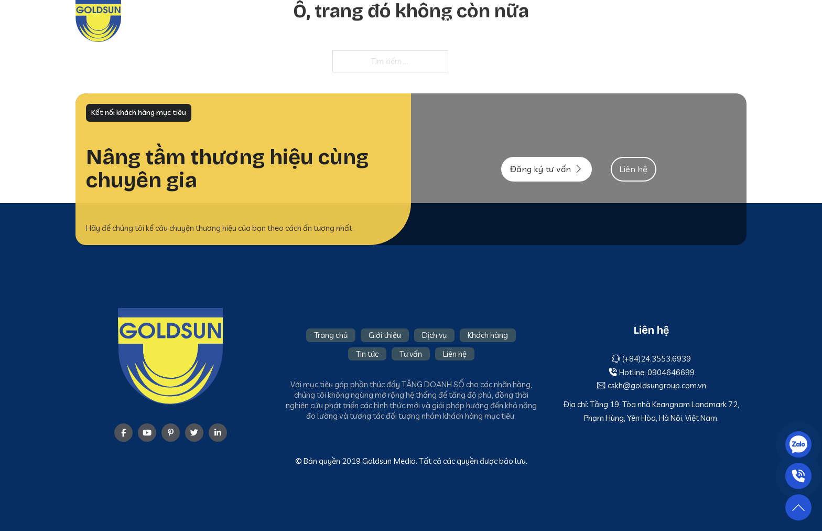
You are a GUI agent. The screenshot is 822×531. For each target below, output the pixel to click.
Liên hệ (733, 21)
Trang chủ (454, 21)
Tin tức (653, 21)
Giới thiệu (506, 21)
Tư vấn (692, 21)
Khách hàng (602, 21)
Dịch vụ (551, 21)
